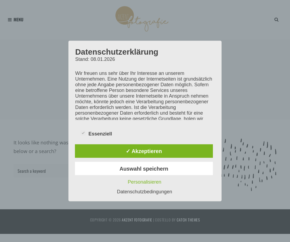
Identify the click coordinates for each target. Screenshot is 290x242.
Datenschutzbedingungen (144, 191)
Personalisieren (144, 182)
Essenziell (96, 133)
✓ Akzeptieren (144, 151)
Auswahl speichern (144, 168)
